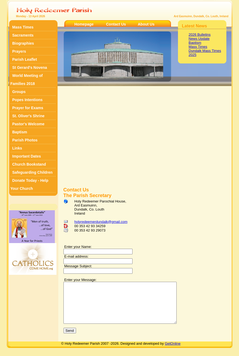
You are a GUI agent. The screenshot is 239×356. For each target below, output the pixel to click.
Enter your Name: (77, 247)
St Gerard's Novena (29, 67)
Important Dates (26, 156)
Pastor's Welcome (28, 124)
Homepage (84, 24)
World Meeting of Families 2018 (26, 79)
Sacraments (23, 35)
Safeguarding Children (32, 172)
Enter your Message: (80, 280)
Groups (19, 92)
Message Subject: (77, 266)
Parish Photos (25, 140)
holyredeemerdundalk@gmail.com (100, 222)
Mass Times (23, 27)
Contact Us (116, 24)
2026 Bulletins (200, 35)
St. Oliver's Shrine (28, 116)
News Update (199, 39)
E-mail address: (76, 256)
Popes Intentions (27, 100)
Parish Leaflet (24, 59)
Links (17, 148)
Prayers (19, 51)
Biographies (23, 43)
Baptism (19, 132)
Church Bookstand (29, 164)
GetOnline (173, 352)
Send (70, 339)
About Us (146, 24)
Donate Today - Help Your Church (29, 184)
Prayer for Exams (27, 108)
